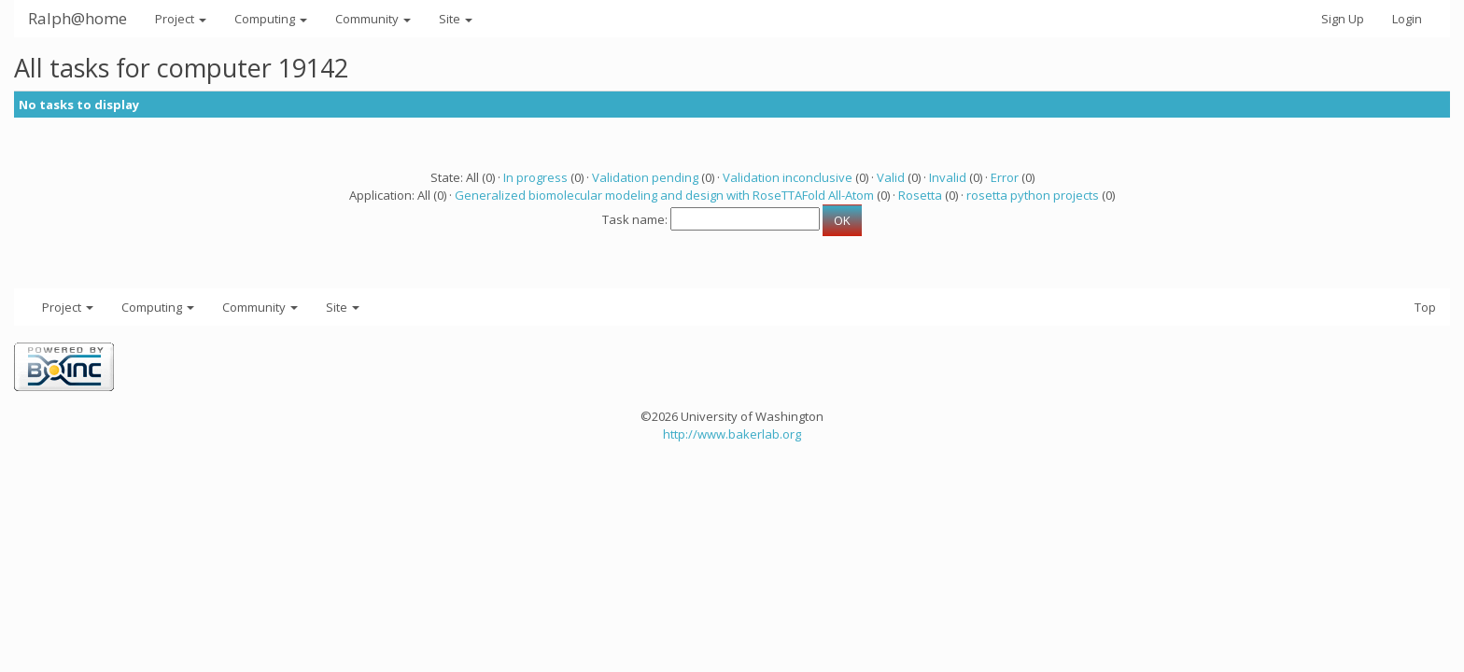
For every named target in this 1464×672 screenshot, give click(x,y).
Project (180, 18)
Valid (891, 177)
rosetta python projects (1032, 195)
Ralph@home (77, 18)
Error (1005, 177)
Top (1425, 307)
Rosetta (920, 195)
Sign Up (1342, 18)
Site (455, 18)
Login (1407, 18)
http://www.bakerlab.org (732, 434)
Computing (270, 18)
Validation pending (645, 177)
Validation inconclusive (787, 177)
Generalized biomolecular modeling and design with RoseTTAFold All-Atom (664, 195)
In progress (535, 177)
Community (373, 18)
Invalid (947, 177)
